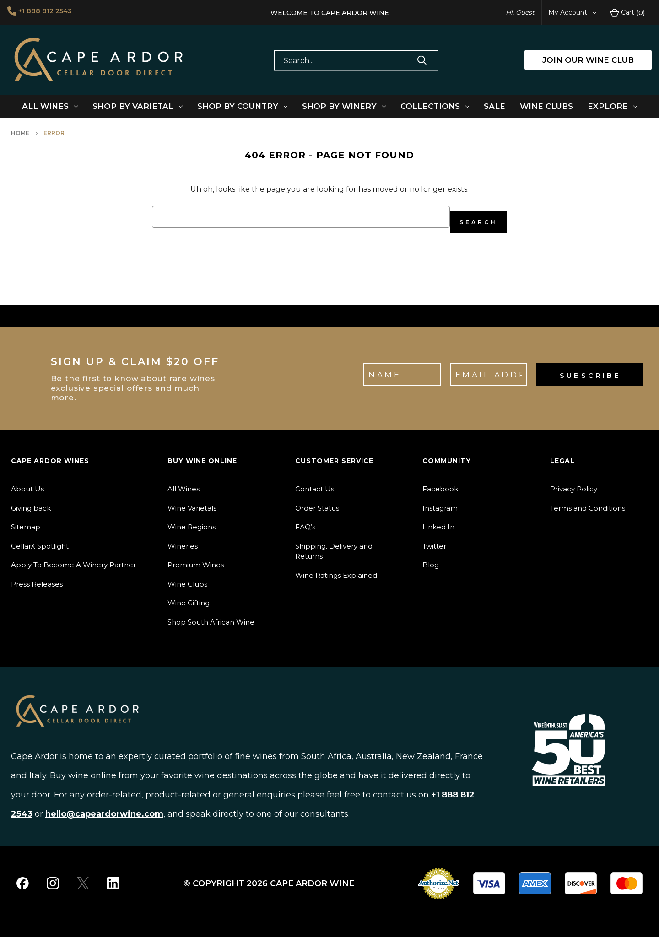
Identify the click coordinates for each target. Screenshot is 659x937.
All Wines (50, 106)
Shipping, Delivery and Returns (334, 545)
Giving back (31, 502)
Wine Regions (191, 521)
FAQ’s (305, 521)
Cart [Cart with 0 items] (627, 12)
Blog (430, 559)
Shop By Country (242, 106)
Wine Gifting (188, 597)
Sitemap (25, 521)
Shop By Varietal (137, 106)
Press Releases (37, 578)
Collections (434, 106)
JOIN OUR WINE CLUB (588, 60)
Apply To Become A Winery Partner (73, 559)
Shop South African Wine (210, 616)
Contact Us (314, 483)
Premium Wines (195, 559)
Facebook (440, 483)
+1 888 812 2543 (49, 11)
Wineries (182, 540)
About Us (27, 483)
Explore (612, 106)
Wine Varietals (191, 502)
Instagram (440, 502)
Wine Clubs (546, 106)
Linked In (438, 521)
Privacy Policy (573, 483)
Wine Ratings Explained (336, 569)
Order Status (317, 502)
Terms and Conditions (587, 502)
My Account (572, 12)
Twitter (434, 540)
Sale (494, 106)
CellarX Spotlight (40, 540)
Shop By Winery (344, 106)
